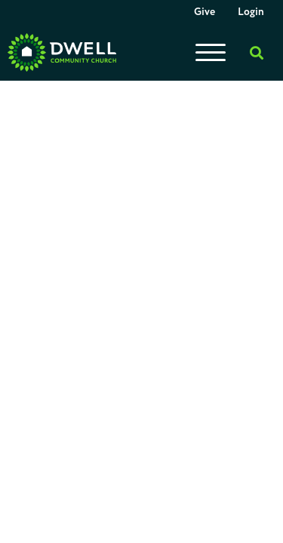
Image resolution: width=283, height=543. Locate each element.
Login (251, 12)
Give (204, 12)
